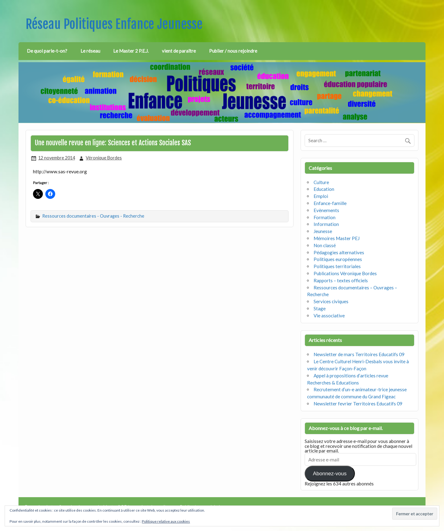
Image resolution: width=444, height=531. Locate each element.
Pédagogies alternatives (339, 252)
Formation (324, 217)
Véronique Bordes (104, 157)
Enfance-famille (330, 203)
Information (326, 224)
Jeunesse (323, 231)
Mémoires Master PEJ (337, 238)
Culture (321, 182)
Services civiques (331, 301)
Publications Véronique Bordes (345, 273)
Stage (320, 308)
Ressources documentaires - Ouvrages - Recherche (93, 216)
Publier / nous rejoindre (233, 51)
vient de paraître (179, 51)
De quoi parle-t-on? (47, 51)
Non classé (325, 245)
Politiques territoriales (337, 266)
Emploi (321, 196)
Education (324, 189)
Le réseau (90, 51)
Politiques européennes (338, 259)
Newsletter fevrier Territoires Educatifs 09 (358, 403)
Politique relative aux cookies (166, 521)
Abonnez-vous (330, 474)
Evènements (326, 210)
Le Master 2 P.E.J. (131, 51)
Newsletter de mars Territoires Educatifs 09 (359, 354)
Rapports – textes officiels (341, 280)
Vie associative (329, 315)
